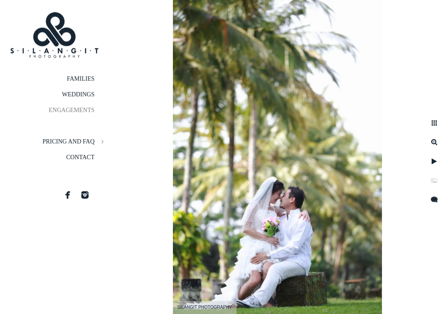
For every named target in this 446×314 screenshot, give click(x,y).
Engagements (72, 110)
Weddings (78, 94)
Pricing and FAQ (68, 141)
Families (81, 78)
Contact (80, 157)
